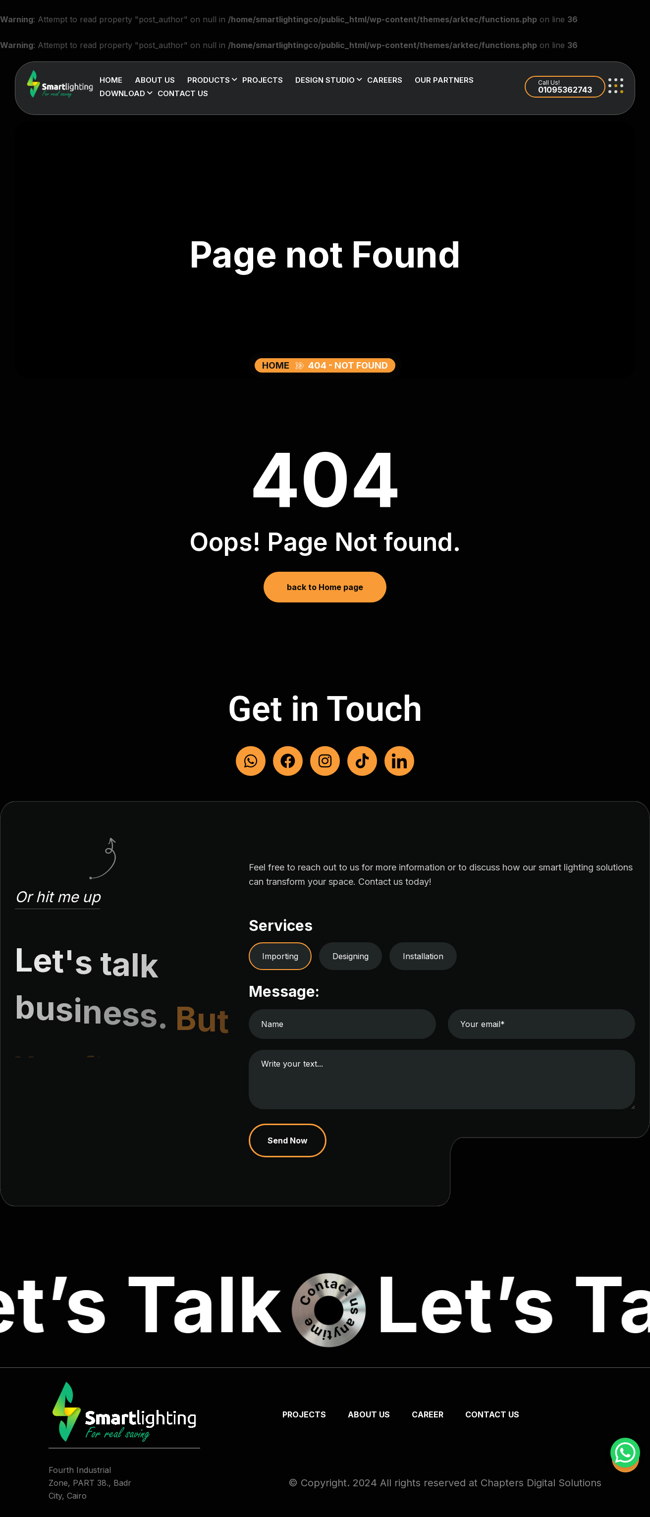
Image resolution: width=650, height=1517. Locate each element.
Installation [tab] (423, 956)
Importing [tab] (280, 956)
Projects (262, 80)
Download (122, 93)
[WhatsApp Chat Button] (625, 1452)
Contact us (183, 93)
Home (111, 80)
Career (427, 1414)
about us (369, 1414)
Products (208, 80)
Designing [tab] (350, 956)
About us (155, 80)
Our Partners (444, 80)
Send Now (288, 1140)
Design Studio (325, 80)
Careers (384, 80)
